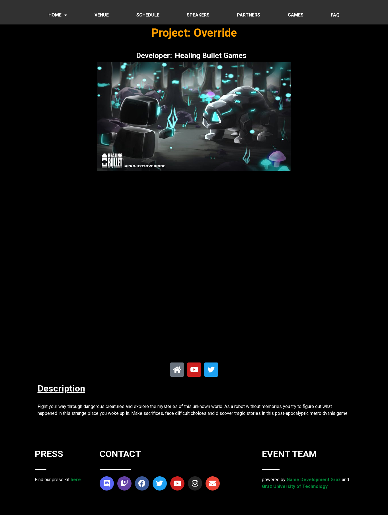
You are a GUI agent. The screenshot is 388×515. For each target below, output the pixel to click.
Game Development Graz (314, 479)
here (76, 479)
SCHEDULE (147, 15)
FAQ (335, 15)
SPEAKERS (198, 15)
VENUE (102, 15)
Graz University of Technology (295, 486)
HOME (57, 15)
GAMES (295, 15)
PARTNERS (248, 15)
